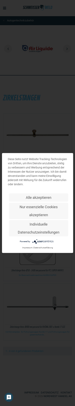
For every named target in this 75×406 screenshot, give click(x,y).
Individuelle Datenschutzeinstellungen (38, 228)
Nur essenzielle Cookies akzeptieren (39, 211)
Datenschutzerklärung (43, 248)
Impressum (27, 248)
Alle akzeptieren (38, 197)
